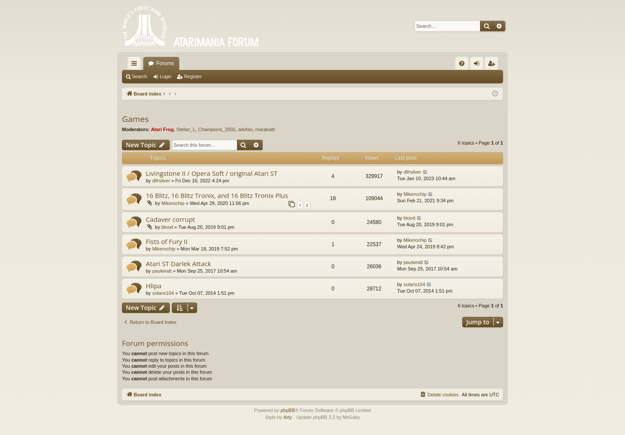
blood (167, 227)
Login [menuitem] (478, 65)
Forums (165, 63)
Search (139, 76)
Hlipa (153, 285)
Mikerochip (172, 203)
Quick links (136, 65)
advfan (245, 129)
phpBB (287, 410)
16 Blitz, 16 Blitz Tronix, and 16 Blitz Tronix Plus (217, 195)
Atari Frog (162, 129)
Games (135, 119)
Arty (287, 417)
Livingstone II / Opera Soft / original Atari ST (211, 173)
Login (165, 76)
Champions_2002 (216, 129)
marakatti (265, 129)
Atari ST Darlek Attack (178, 263)
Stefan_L (185, 129)
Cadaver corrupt (170, 219)
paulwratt (162, 271)
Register (193, 76)
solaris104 (163, 293)
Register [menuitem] (493, 65)
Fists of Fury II (167, 241)
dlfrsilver (161, 180)
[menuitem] (461, 63)
